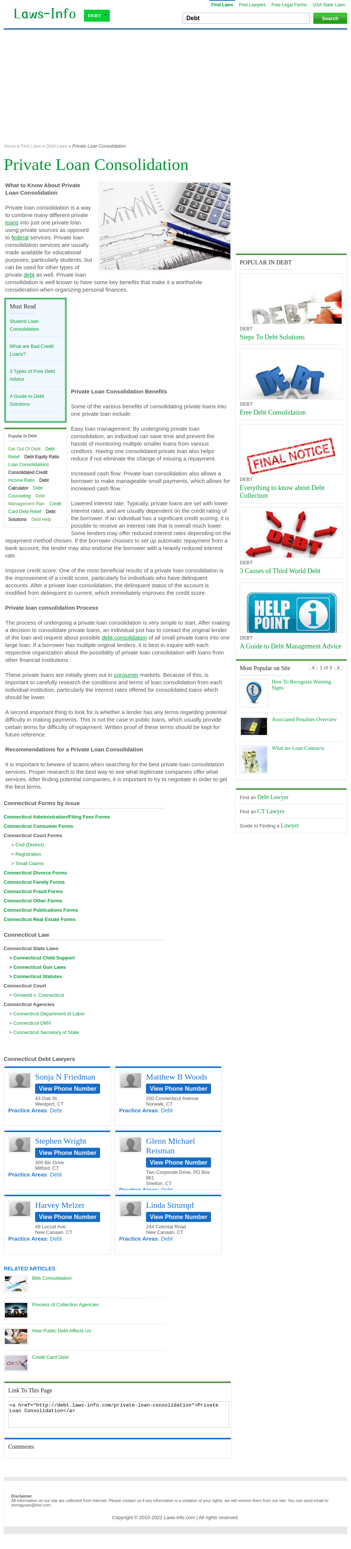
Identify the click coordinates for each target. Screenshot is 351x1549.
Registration (28, 854)
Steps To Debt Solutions (272, 337)
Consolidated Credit (27, 472)
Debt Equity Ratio (41, 456)
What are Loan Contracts (298, 748)
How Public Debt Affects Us (61, 1330)
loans (12, 222)
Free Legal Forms (289, 4)
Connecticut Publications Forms (41, 910)
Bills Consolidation (52, 1278)
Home (10, 146)
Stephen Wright (60, 1141)
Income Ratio (21, 480)
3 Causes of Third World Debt (280, 571)
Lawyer (290, 825)
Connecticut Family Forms (34, 882)
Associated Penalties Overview (304, 719)
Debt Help (41, 519)
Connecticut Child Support (44, 958)
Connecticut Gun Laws (39, 967)
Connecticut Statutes (37, 976)
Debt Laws (56, 146)
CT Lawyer (271, 811)
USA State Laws (329, 4)
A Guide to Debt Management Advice (290, 646)
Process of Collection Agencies (65, 1304)
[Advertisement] (113, 90)
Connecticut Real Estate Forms (39, 919)
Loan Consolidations (28, 464)
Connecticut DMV (32, 1023)
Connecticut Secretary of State (46, 1032)
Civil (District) (29, 845)
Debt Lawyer (273, 797)
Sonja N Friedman (65, 1076)
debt (29, 274)
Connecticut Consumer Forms (38, 826)
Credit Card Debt (50, 1357)
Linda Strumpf (170, 1205)
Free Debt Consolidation (273, 412)
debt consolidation (124, 637)
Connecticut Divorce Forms (35, 873)
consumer (126, 675)
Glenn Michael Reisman (170, 1145)
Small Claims (29, 863)
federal (20, 237)
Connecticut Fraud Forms (33, 891)
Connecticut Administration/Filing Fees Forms (57, 817)
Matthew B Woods (176, 1076)
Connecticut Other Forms (33, 901)
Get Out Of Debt (24, 449)
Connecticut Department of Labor (49, 1014)
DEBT (97, 15)
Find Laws (222, 4)
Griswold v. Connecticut (38, 995)
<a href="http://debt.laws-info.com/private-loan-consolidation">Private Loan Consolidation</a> (118, 1414)
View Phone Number (67, 1088)
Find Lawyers (252, 4)
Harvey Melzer (60, 1205)
